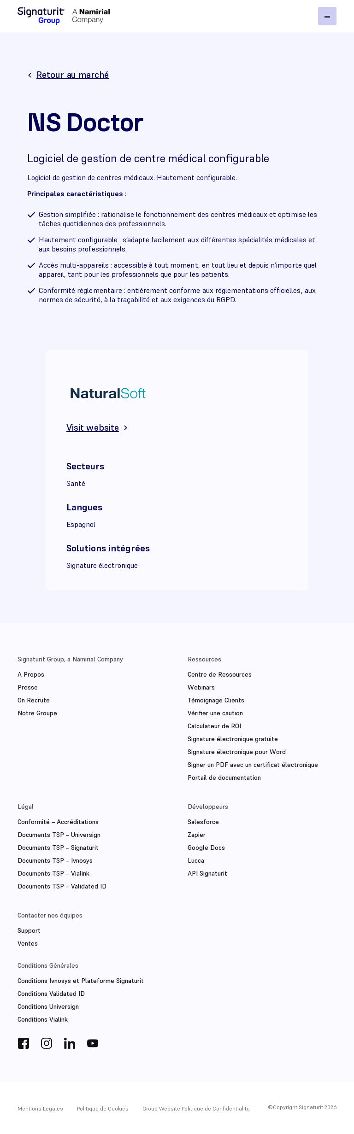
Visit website (92, 427)
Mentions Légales (40, 1108)
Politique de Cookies (103, 1108)
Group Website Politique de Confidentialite (196, 1108)
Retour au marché (72, 74)
